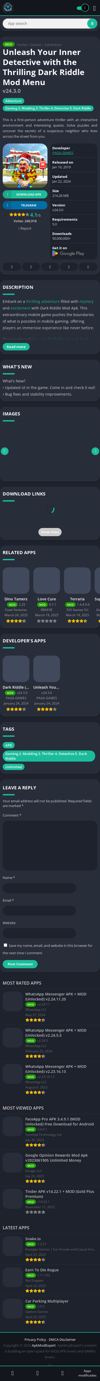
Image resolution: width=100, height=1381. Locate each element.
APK (8, 745)
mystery (86, 301)
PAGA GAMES (62, 152)
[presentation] (50, 515)
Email (8, 900)
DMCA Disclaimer (62, 1339)
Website (9, 922)
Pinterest (50, 267)
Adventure (53, 44)
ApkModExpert (44, 1345)
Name (9, 877)
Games (35, 44)
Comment (12, 815)
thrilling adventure (43, 301)
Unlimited (13, 766)
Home (22, 44)
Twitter (31, 267)
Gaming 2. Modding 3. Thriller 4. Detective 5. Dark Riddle (48, 108)
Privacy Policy (35, 1339)
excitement (20, 308)
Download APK (22, 194)
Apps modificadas (87, 1373)
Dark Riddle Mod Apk (61, 339)
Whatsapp (88, 267)
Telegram (69, 267)
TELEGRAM (19, 205)
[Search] (50, 23)
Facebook (12, 267)
